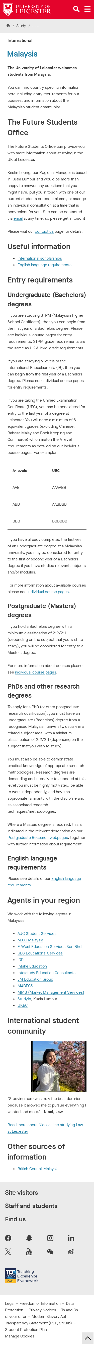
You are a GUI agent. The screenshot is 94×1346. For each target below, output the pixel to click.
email (18, 218)
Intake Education (32, 966)
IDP (21, 959)
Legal (9, 1303)
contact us (44, 231)
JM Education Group (35, 979)
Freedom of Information (40, 1303)
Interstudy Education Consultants (46, 972)
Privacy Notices (42, 1310)
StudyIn (24, 998)
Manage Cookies (19, 1336)
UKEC (23, 1005)
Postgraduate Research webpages (38, 837)
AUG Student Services (37, 933)
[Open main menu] (87, 9)
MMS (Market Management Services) (51, 992)
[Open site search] (76, 9)
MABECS (25, 985)
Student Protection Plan (26, 1329)
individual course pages (48, 591)
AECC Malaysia (30, 940)
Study (21, 25)
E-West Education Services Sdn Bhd (49, 946)
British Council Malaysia (38, 1168)
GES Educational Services (40, 953)
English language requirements (44, 264)
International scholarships (40, 258)
